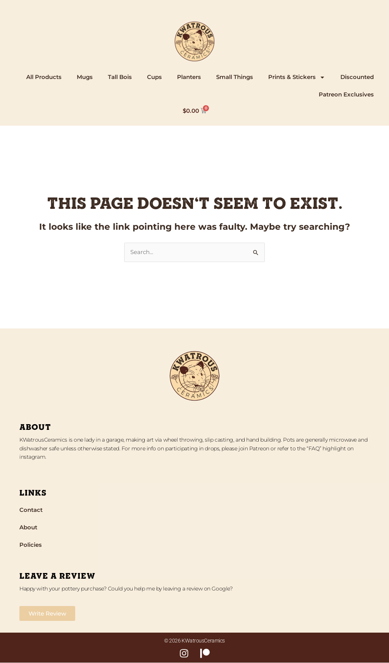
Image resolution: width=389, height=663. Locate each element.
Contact (31, 509)
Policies (30, 544)
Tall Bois (120, 77)
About (28, 527)
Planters (189, 77)
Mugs (85, 77)
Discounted (357, 77)
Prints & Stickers (296, 77)
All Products (44, 77)
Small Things (234, 77)
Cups (154, 77)
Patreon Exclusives (346, 94)
